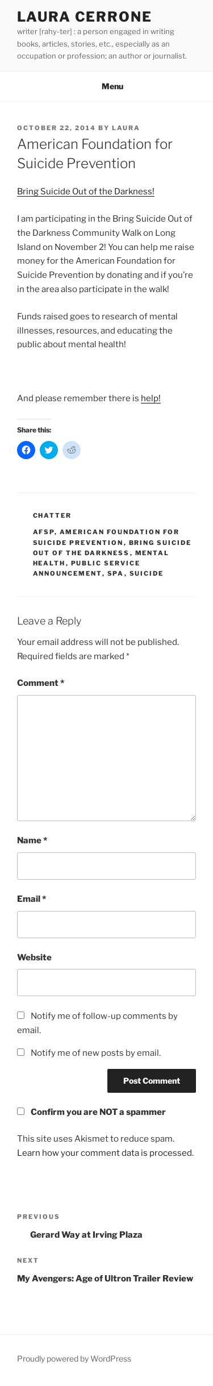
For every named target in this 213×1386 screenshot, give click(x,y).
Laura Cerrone (84, 17)
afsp (44, 532)
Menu (106, 86)
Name (32, 840)
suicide (147, 573)
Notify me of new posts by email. (96, 1053)
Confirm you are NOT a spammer (91, 1112)
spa (115, 573)
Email (31, 899)
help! (151, 398)
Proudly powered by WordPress (74, 1358)
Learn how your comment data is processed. (105, 1153)
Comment (40, 683)
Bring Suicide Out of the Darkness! (85, 191)
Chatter (52, 515)
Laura (126, 128)
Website (34, 957)
